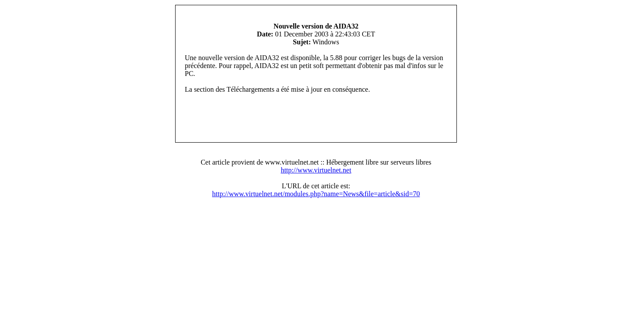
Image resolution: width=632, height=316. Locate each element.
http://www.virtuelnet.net (316, 170)
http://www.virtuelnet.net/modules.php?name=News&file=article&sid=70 (316, 194)
